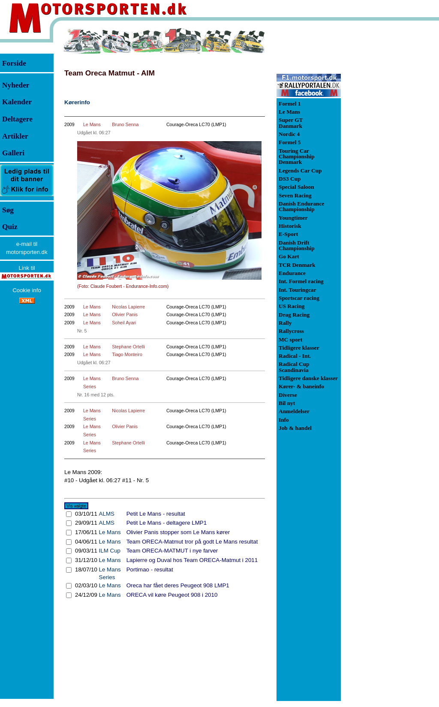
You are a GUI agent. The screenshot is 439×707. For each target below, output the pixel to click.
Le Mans (92, 124)
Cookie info (26, 290)
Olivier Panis (125, 314)
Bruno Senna (125, 124)
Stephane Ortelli (128, 346)
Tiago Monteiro (127, 354)
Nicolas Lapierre (128, 306)
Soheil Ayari (124, 322)
